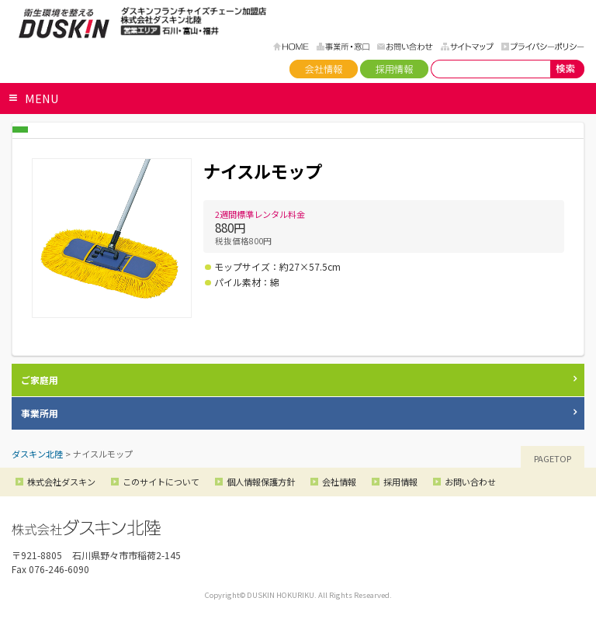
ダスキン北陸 (64, 23)
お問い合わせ (405, 46)
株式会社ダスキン (61, 481)
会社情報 (323, 69)
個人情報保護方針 (261, 481)
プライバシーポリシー (542, 46)
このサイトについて (161, 481)
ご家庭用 (39, 379)
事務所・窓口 (343, 46)
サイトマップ (467, 46)
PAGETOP (552, 458)
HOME (291, 46)
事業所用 (39, 413)
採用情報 (394, 69)
